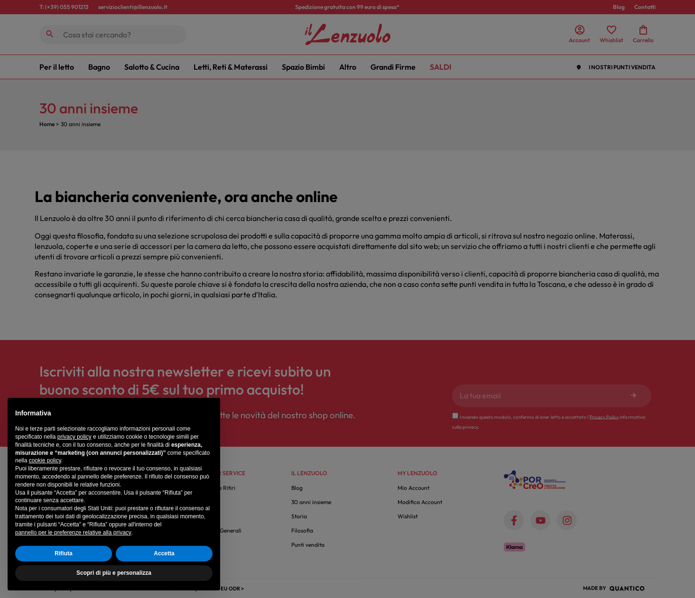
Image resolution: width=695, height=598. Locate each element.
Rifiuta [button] (63, 553)
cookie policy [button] (45, 460)
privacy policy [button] (74, 436)
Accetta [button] (164, 553)
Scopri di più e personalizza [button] (113, 573)
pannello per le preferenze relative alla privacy (73, 532)
